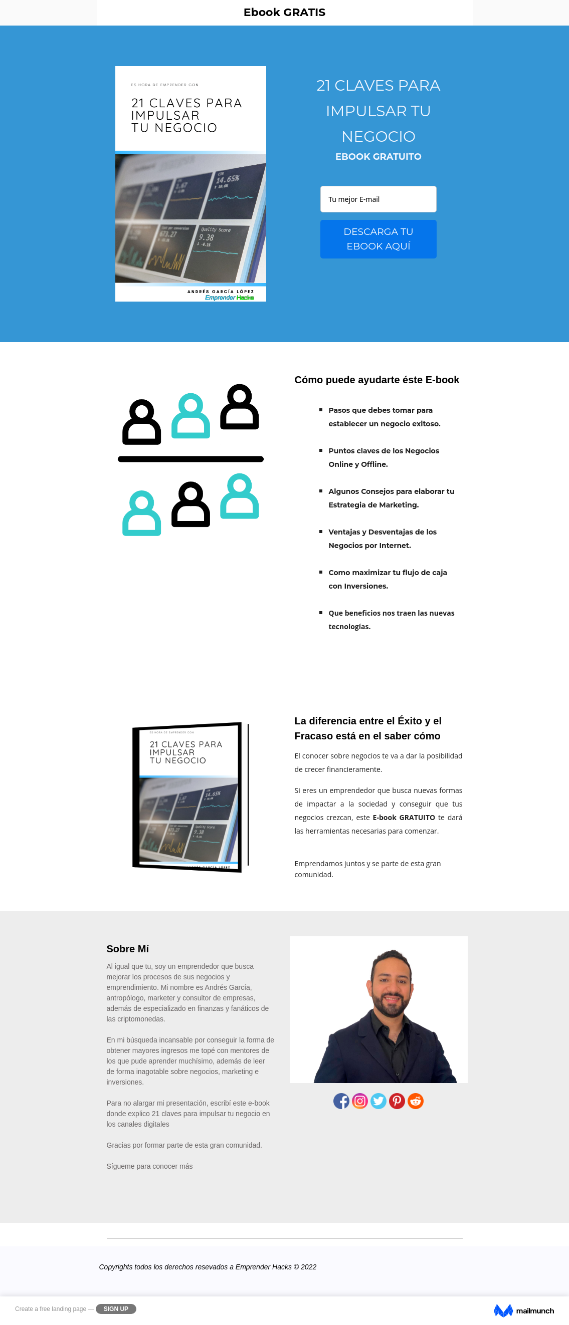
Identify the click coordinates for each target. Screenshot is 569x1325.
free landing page (63, 1308)
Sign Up (116, 1308)
